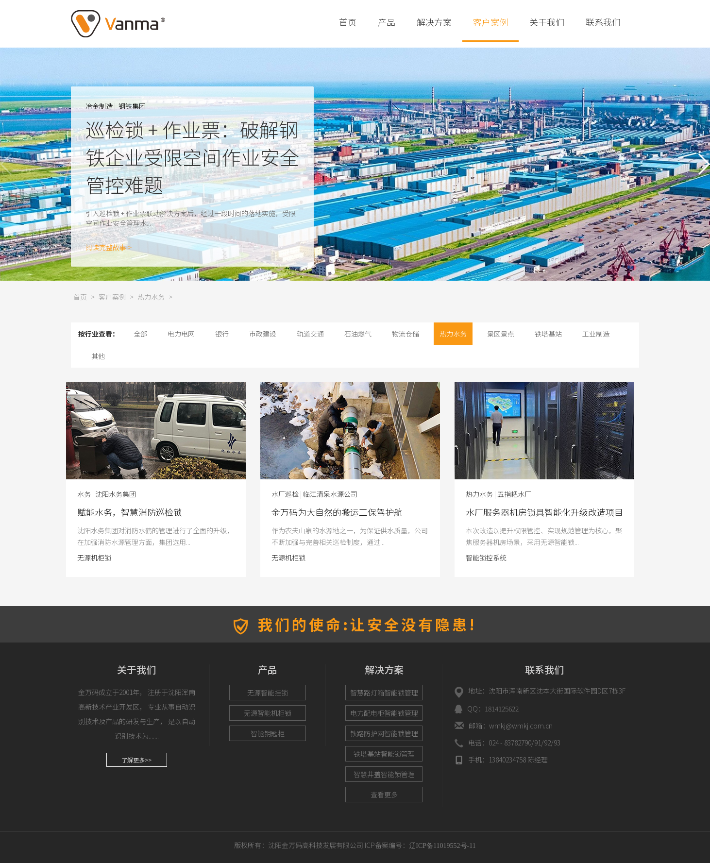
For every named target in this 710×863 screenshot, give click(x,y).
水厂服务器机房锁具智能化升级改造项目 (129, 512)
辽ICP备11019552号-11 (442, 845)
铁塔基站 (548, 333)
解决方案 (434, 22)
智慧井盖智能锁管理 (384, 774)
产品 (386, 22)
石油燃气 (358, 333)
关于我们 (546, 22)
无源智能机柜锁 (267, 713)
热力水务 (151, 297)
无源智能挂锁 (267, 692)
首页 (347, 22)
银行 (222, 333)
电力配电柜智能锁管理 (384, 713)
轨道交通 (310, 333)
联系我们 (603, 22)
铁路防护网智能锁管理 (384, 733)
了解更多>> (136, 760)
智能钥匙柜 (268, 733)
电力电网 (181, 333)
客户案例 (490, 22)
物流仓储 (405, 333)
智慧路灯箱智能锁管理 (384, 692)
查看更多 (384, 794)
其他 (98, 356)
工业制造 (595, 333)
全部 (140, 333)
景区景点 (500, 333)
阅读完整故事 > (108, 247)
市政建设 (262, 333)
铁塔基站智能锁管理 (384, 754)
